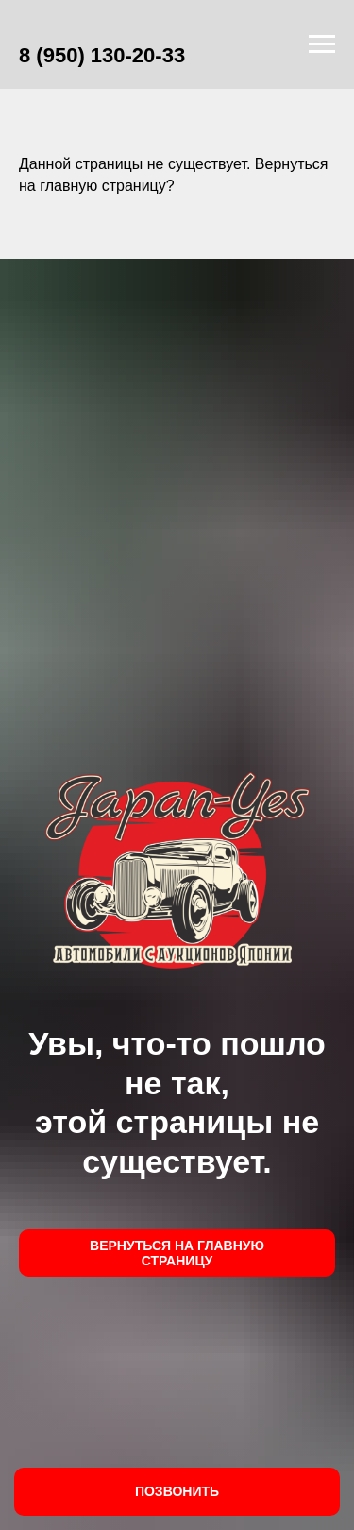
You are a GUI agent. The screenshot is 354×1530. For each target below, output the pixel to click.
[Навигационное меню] (322, 44)
